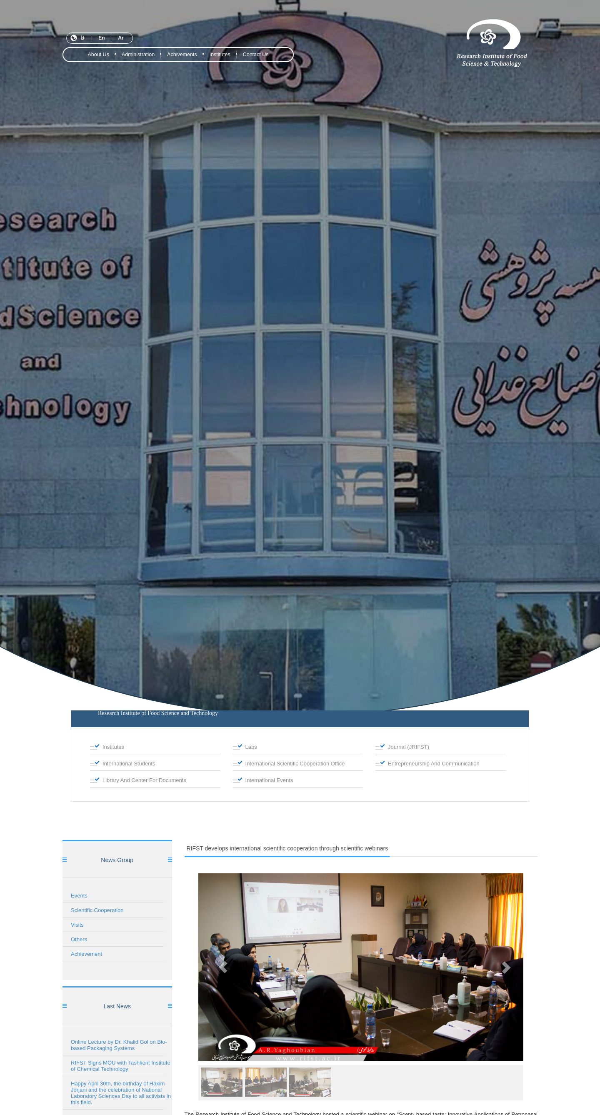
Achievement (86, 954)
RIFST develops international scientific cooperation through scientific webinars (287, 848)
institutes (220, 55)
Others (79, 939)
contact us (256, 55)
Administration (138, 55)
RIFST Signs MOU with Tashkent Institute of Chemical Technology (120, 1066)
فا (82, 38)
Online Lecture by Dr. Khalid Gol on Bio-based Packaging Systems (119, 1045)
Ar (120, 38)
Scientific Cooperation (97, 910)
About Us (98, 55)
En (101, 38)
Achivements (182, 55)
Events (79, 895)
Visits (77, 925)
